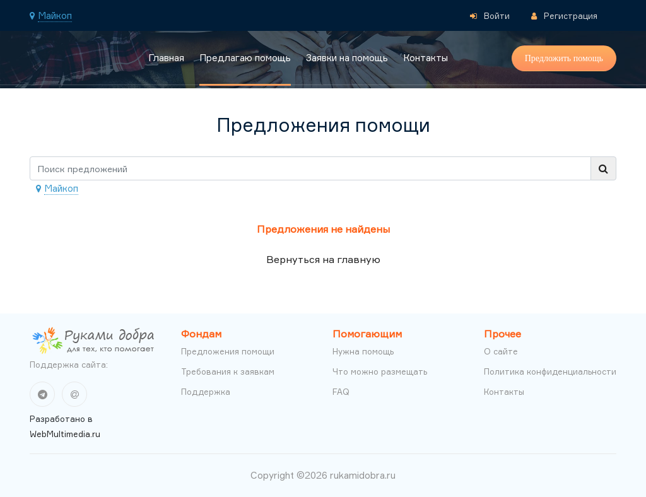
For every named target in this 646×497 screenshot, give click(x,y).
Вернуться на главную (323, 259)
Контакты (425, 58)
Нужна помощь (363, 351)
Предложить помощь (564, 58)
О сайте (501, 351)
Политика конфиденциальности (550, 371)
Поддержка (205, 392)
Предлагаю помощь (245, 58)
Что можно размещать (379, 371)
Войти (490, 16)
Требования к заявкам (227, 371)
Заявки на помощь (347, 58)
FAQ (340, 392)
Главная (166, 58)
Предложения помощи (227, 351)
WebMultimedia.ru (65, 434)
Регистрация (564, 16)
